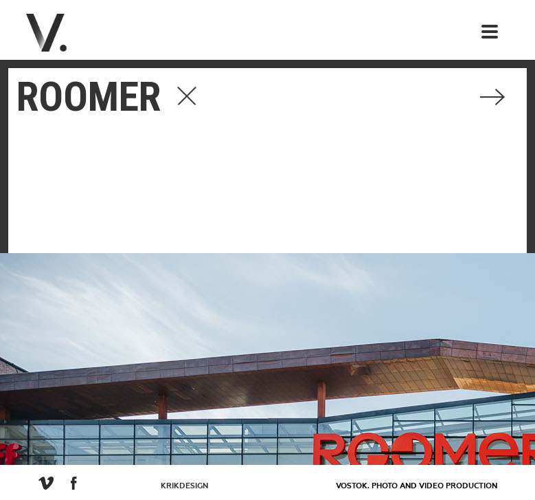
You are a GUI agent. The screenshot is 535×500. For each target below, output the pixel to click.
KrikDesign (184, 486)
